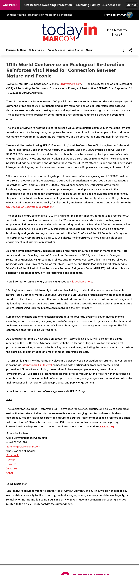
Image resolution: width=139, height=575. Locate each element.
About (89, 50)
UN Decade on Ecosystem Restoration (29, 206)
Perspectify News (16, 50)
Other (9, 472)
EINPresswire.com (70, 83)
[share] (130, 50)
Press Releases (56, 50)
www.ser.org (106, 426)
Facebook (12, 455)
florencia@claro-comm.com (23, 446)
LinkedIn (11, 464)
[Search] (122, 50)
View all (131, 4)
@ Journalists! (37, 50)
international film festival (37, 365)
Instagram (12, 468)
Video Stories (75, 50)
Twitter (10, 459)
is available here (82, 281)
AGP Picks (10, 5)
